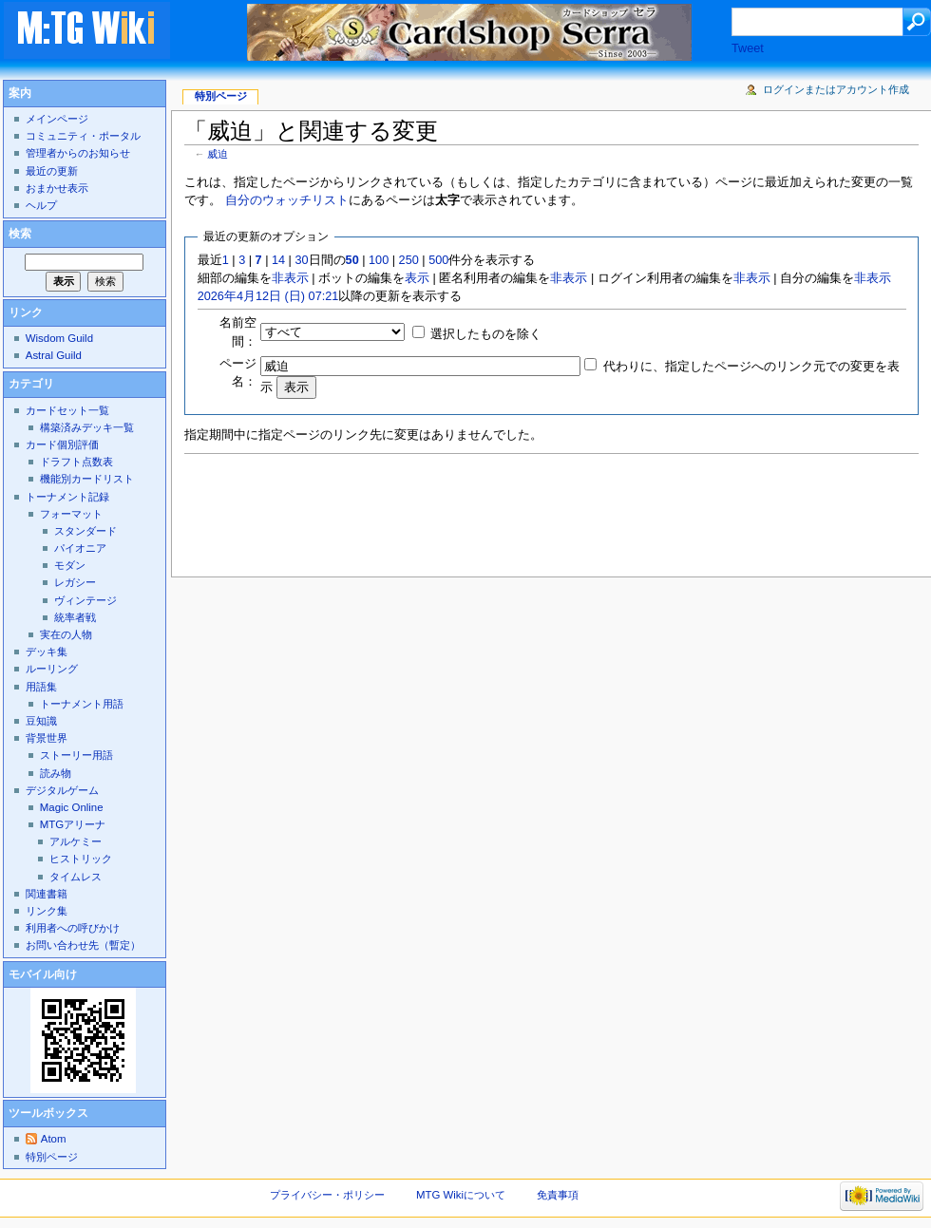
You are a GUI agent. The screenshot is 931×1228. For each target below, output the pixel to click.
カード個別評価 (62, 444)
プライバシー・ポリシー (327, 1194)
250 (409, 260)
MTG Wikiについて (460, 1194)
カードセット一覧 (67, 410)
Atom (53, 1138)
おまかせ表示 (57, 188)
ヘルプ (41, 205)
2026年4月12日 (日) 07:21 (268, 296)
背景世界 (46, 738)
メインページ (57, 118)
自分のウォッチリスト (287, 200)
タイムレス (75, 876)
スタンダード (85, 531)
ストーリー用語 (76, 755)
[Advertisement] (530, 510)
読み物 (55, 773)
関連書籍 (46, 893)
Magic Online (72, 807)
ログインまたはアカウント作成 (836, 89)
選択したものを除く (486, 334)
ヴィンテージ (85, 600)
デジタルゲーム (62, 790)
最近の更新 (52, 171)
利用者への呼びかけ (73, 928)
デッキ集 (46, 651)
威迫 (217, 154)
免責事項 (558, 1194)
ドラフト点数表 (76, 461)
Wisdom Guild (59, 338)
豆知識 (41, 721)
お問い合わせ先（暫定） (83, 945)
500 (438, 260)
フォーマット (71, 514)
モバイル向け (43, 974)
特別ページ (221, 96)
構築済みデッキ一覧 (87, 427)
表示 (417, 278)
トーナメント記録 (67, 496)
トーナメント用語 (82, 703)
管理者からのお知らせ (78, 153)
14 (278, 260)
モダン (70, 565)
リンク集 (46, 910)
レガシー (75, 582)
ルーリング (52, 668)
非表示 (290, 278)
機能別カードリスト (87, 478)
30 (301, 260)
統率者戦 (75, 617)
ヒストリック (80, 858)
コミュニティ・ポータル (83, 136)
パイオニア (80, 548)
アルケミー (75, 841)
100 (379, 260)
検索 (20, 233)
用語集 (41, 686)
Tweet (748, 48)
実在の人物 (66, 634)
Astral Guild (54, 355)
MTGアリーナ (72, 824)
